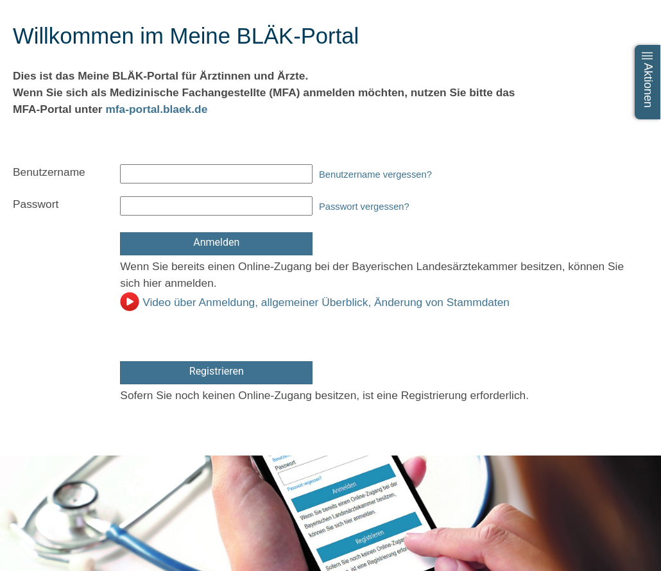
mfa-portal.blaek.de (156, 109)
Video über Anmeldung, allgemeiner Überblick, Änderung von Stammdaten (315, 302)
